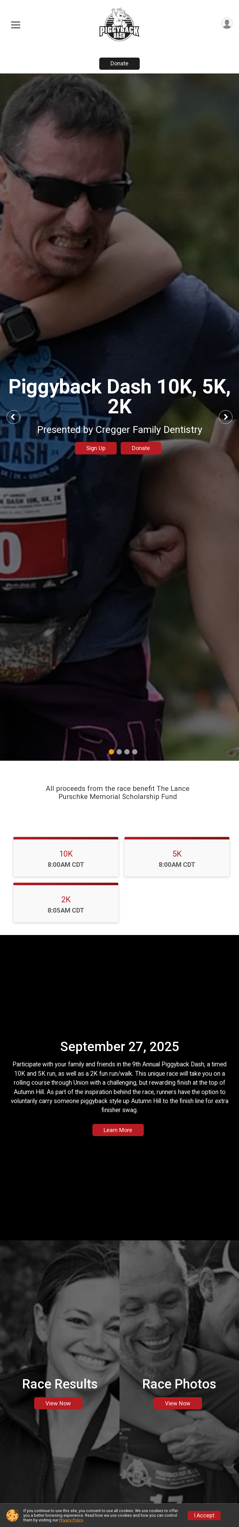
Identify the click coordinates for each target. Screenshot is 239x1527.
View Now (58, 1403)
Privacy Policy (71, 1520)
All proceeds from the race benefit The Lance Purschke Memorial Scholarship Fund (118, 792)
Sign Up (95, 448)
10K (66, 853)
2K (66, 899)
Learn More (118, 1130)
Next (230, 417)
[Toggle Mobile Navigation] (15, 25)
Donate (119, 63)
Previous (17, 417)
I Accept (204, 1515)
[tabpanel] (119, 417)
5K (177, 853)
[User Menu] (227, 23)
